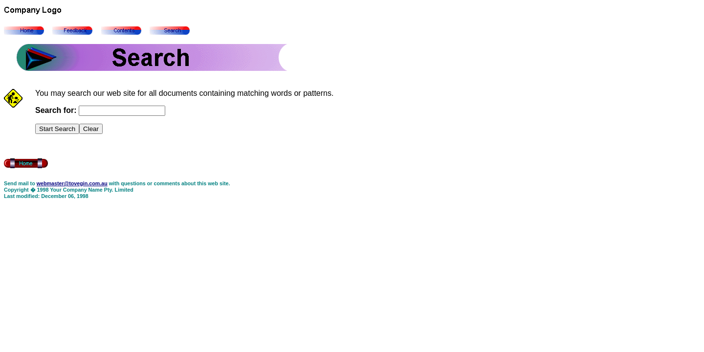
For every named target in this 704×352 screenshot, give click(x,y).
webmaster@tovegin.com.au (72, 183)
